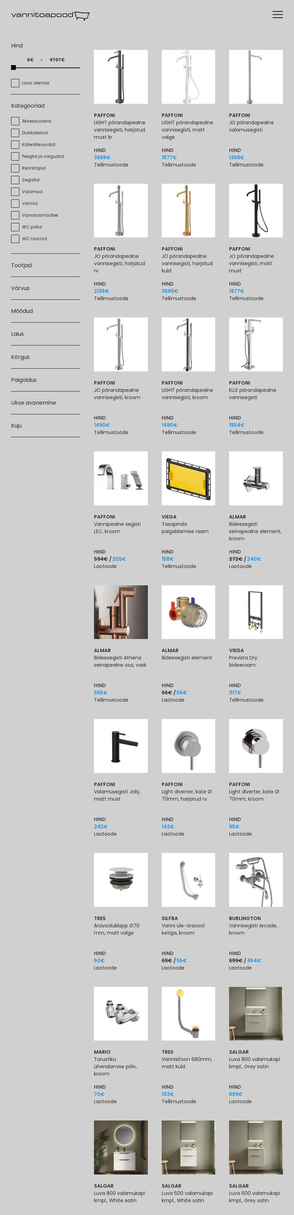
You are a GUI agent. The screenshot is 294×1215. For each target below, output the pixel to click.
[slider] (13, 67)
